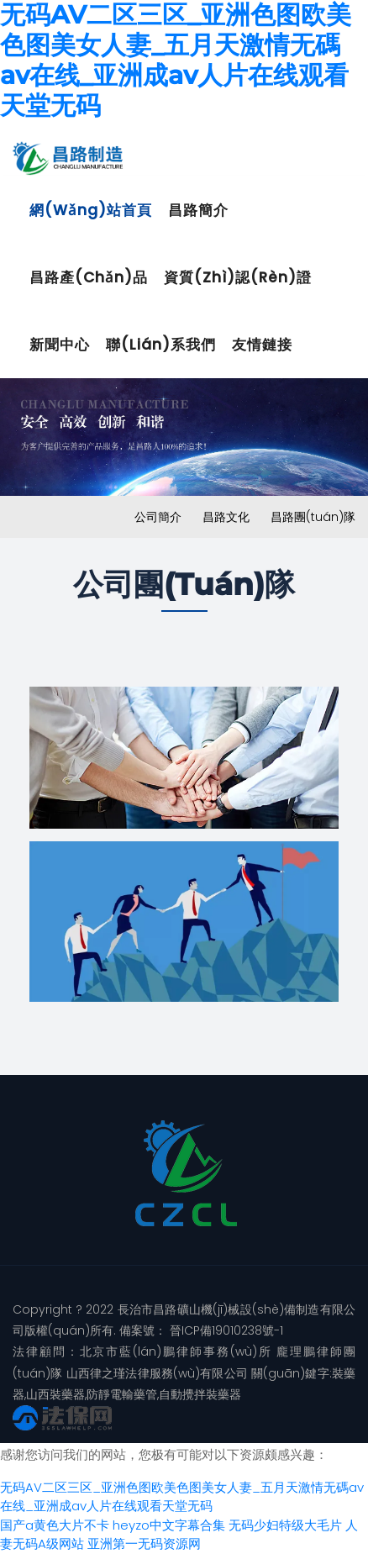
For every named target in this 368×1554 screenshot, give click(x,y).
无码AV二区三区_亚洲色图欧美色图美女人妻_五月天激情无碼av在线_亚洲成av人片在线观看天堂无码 (182, 1496)
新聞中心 (59, 345)
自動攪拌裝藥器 (200, 1394)
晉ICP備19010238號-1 (224, 1330)
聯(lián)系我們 (161, 345)
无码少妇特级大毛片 (285, 1525)
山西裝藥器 (55, 1394)
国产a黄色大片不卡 (54, 1525)
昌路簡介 (198, 210)
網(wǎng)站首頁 (90, 210)
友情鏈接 (262, 345)
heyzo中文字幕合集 (169, 1525)
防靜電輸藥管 (122, 1394)
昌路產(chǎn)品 (88, 277)
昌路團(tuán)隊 (313, 516)
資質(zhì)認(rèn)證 (238, 277)
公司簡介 (157, 516)
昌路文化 (226, 516)
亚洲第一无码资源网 (144, 1543)
